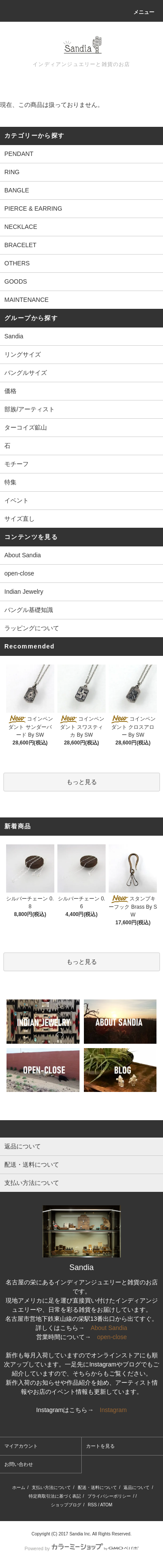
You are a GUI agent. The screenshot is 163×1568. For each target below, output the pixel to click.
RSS (92, 1504)
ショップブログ (66, 1504)
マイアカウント (21, 1446)
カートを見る (100, 1446)
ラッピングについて (31, 628)
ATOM (106, 1504)
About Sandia (22, 555)
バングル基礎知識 (28, 609)
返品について (136, 1487)
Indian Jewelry (23, 591)
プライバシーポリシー (109, 1496)
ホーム (18, 1487)
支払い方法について (51, 1487)
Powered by (81, 1548)
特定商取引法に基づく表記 (55, 1496)
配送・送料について (97, 1487)
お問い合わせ (18, 1464)
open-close (19, 573)
